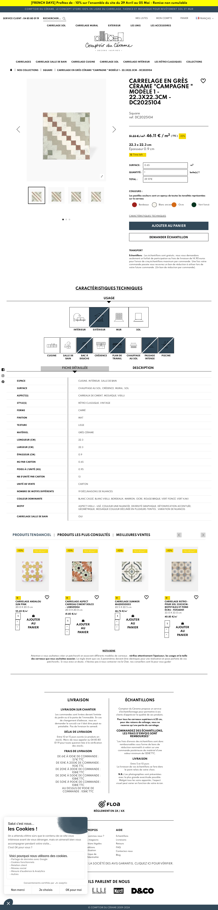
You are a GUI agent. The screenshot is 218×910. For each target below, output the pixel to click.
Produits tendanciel (32, 534)
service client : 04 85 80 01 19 (21, 18)
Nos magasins (91, 839)
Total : (133, 179)
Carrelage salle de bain (32, 516)
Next (203, 534)
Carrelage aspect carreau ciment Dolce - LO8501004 (79, 604)
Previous (197, 534)
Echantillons (122, 835)
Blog (118, 854)
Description (143, 367)
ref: (131, 117)
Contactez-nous (124, 850)
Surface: (134, 165)
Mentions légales (93, 843)
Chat (126, 661)
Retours (120, 843)
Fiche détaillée (75, 367)
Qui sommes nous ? (94, 835)
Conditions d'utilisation (90, 848)
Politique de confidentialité (91, 855)
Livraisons (121, 839)
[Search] (54, 18)
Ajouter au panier (169, 226)
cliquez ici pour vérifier (153, 863)
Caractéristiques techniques (147, 216)
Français (205, 18)
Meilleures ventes (133, 534)
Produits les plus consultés (83, 534)
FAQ (118, 847)
